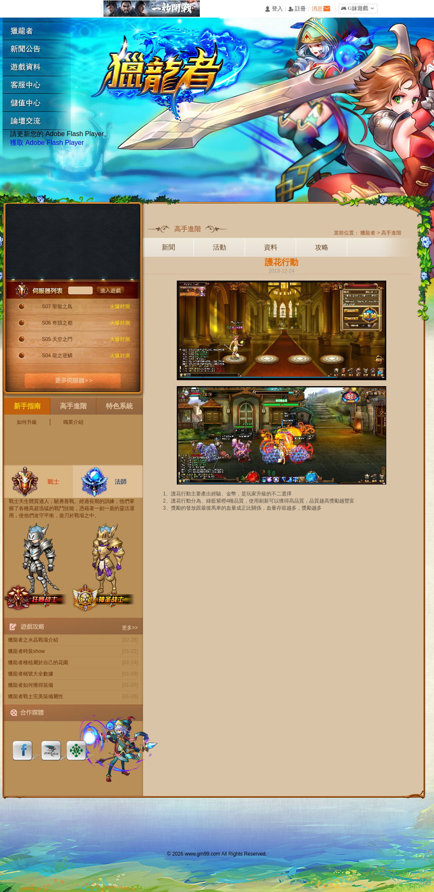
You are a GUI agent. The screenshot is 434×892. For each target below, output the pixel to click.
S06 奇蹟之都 (57, 323)
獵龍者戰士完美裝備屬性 (35, 696)
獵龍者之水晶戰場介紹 (33, 640)
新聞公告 (40, 49)
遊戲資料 (40, 67)
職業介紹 (73, 422)
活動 (219, 247)
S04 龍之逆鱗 (57, 355)
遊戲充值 (40, 103)
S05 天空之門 (57, 339)
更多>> (130, 628)
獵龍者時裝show (26, 651)
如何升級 (27, 422)
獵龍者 (40, 31)
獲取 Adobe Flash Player (47, 142)
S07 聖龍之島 (57, 306)
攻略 (321, 247)
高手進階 (391, 233)
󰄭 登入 (273, 9)
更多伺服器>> (73, 380)
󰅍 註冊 (297, 9)
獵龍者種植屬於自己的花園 (38, 662)
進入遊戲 (110, 290)
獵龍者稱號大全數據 (30, 674)
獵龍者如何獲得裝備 (30, 685)
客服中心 (40, 85)
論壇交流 (40, 121)
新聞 (168, 247)
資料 (270, 247)
